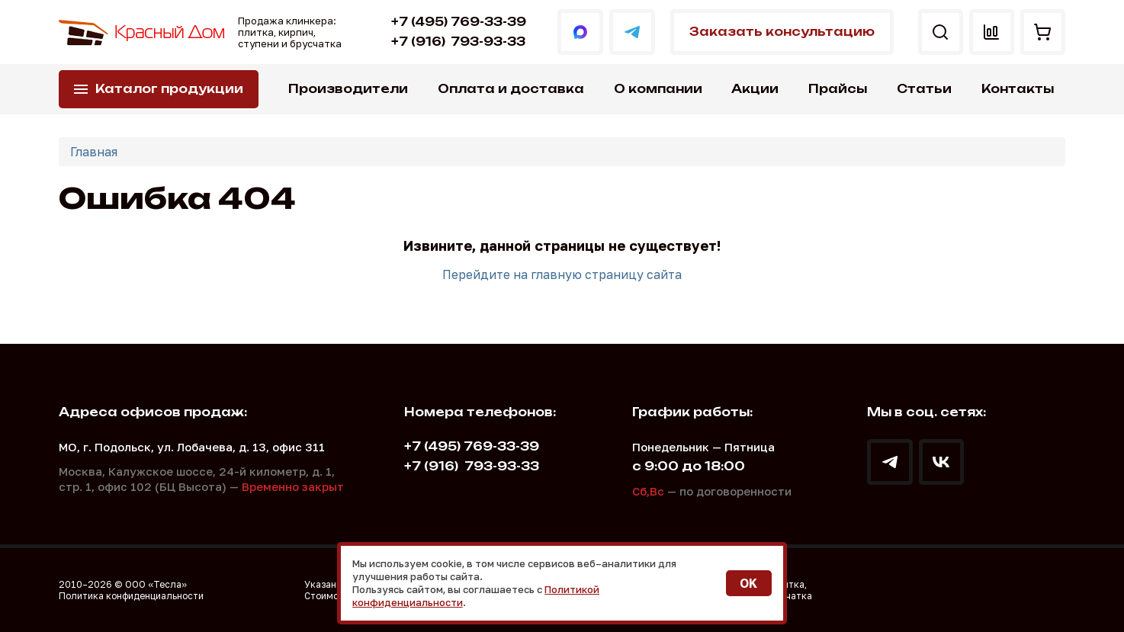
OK (748, 583)
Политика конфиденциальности (131, 596)
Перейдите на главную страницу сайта (562, 274)
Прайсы (837, 89)
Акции (755, 89)
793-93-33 (457, 41)
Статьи (924, 89)
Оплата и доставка (511, 89)
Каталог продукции (169, 89)
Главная (93, 151)
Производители (348, 89)
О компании (658, 89)
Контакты (1017, 89)
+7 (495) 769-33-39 (457, 21)
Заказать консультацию (781, 31)
